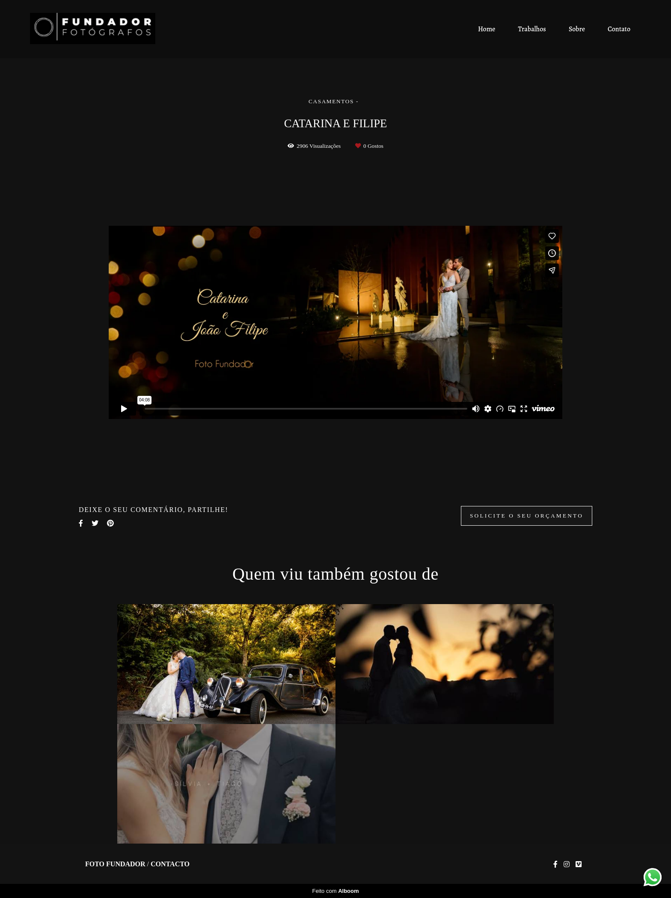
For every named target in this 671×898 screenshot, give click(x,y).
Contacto (170, 864)
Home (486, 29)
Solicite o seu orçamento (526, 515)
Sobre (577, 29)
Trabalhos (532, 29)
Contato (619, 29)
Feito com (335, 891)
